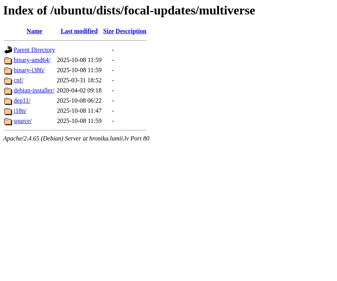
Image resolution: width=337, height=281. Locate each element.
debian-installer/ (34, 90)
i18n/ (20, 110)
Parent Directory (34, 49)
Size (108, 31)
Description (131, 31)
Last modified (79, 31)
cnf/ (18, 80)
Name (34, 31)
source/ (23, 120)
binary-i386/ (29, 70)
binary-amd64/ (32, 60)
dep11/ (22, 100)
